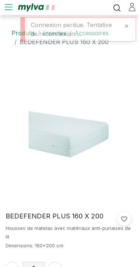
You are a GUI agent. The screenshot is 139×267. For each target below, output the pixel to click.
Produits (23, 33)
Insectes (54, 33)
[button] (124, 218)
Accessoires (92, 33)
